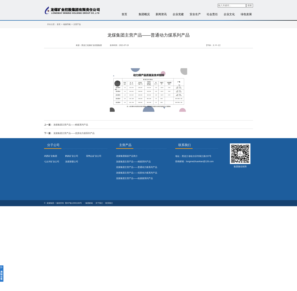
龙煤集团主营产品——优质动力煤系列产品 (74, 133)
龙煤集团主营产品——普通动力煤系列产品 (136, 167)
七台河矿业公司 (51, 161)
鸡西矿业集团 (50, 156)
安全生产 (195, 14)
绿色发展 (246, 14)
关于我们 (99, 203)
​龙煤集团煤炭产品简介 (127, 156)
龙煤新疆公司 (71, 161)
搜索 (250, 5)
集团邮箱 (89, 203)
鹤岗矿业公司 (71, 156)
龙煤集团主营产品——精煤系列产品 (70, 124)
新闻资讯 (161, 14)
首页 (124, 14)
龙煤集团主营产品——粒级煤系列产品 (134, 178)
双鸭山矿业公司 (93, 156)
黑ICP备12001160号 (73, 203)
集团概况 (144, 14)
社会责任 (212, 14)
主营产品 (77, 24)
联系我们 (109, 203)
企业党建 (178, 14)
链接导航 (67, 24)
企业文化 (229, 14)
